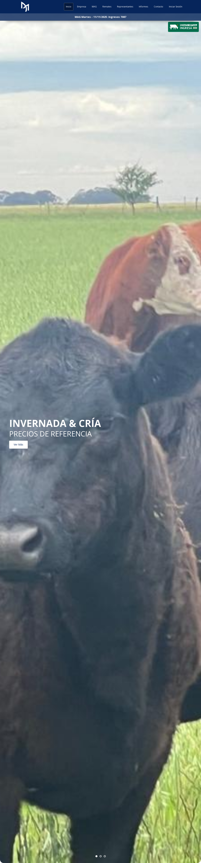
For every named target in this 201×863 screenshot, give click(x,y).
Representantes (125, 6)
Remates (106, 6)
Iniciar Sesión (175, 6)
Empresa (81, 6)
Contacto (158, 6)
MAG (94, 6)
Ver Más (18, 444)
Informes (143, 6)
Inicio (68, 6)
